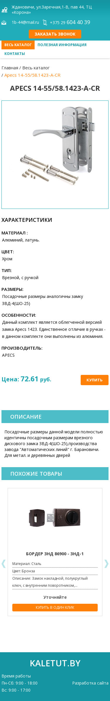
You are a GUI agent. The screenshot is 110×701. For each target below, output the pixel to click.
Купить (95, 380)
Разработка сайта (90, 683)
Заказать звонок (55, 34)
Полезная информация (62, 44)
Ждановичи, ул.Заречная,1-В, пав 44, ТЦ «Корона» (52, 9)
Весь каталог (18, 44)
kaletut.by (55, 663)
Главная (9, 68)
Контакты (14, 53)
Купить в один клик (55, 607)
